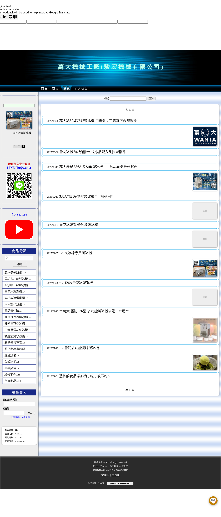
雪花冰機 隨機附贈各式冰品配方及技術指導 (86, 152)
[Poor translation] (12, 17)
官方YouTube (19, 214)
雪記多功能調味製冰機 (73, 348)
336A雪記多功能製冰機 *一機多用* (80, 196)
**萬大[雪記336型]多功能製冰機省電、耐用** (88, 311)
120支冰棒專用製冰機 (69, 253)
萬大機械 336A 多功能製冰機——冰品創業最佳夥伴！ (94, 167)
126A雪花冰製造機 (70, 283)
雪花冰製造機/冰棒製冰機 (72, 225)
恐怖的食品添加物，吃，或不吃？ (79, 376)
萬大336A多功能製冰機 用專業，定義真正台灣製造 (92, 121)
